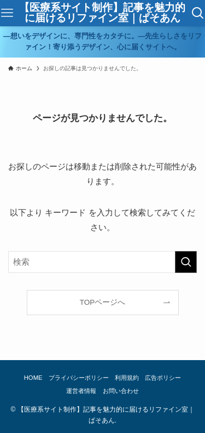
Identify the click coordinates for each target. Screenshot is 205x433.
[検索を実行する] (186, 262)
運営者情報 (81, 391)
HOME (33, 377)
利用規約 (127, 377)
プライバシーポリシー (79, 377)
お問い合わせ (121, 391)
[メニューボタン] (7, 13)
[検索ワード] (102, 262)
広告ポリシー (163, 377)
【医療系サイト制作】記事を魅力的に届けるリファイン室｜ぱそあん (102, 13)
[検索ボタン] (198, 13)
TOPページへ (103, 302)
